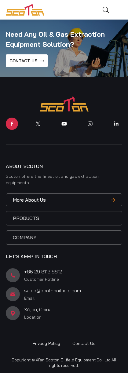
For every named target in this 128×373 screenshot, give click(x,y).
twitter (38, 124)
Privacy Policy (46, 343)
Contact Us (84, 343)
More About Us (29, 200)
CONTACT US (23, 61)
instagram (90, 124)
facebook (12, 124)
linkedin (116, 124)
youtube (64, 124)
